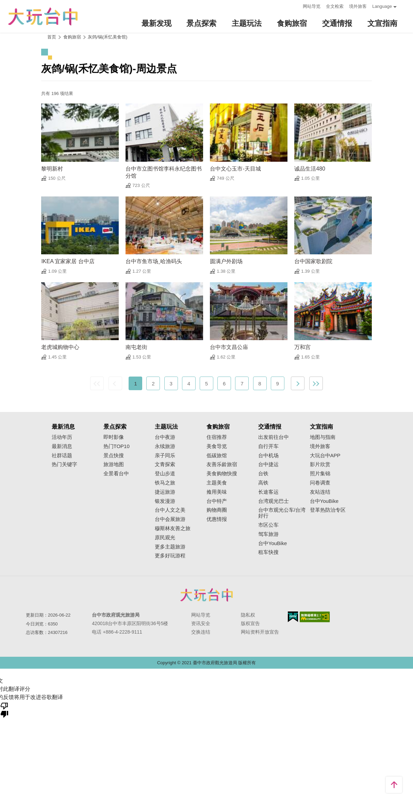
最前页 (97, 383)
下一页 (297, 383)
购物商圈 (216, 510)
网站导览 (311, 6)
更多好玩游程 (170, 555)
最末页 (316, 383)
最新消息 (62, 446)
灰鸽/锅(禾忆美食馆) (107, 36)
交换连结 (200, 632)
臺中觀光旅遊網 (43, 16)
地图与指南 (322, 437)
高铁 (263, 482)
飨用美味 (216, 492)
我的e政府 (293, 616)
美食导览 (216, 446)
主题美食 (216, 482)
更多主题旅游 (170, 547)
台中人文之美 (170, 510)
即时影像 (113, 437)
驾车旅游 (268, 534)
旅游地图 (113, 464)
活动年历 (62, 437)
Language (382, 6)
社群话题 (62, 455)
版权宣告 (250, 623)
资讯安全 (200, 623)
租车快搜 (268, 552)
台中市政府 (206, 595)
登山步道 (165, 473)
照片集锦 (320, 473)
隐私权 (248, 615)
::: (295, 5)
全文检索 (335, 6)
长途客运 (268, 492)
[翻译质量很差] (4, 709)
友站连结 (320, 492)
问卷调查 (320, 482)
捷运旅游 (165, 492)
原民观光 (165, 537)
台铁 (263, 473)
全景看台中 (116, 473)
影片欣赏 (320, 464)
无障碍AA (315, 616)
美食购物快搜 (221, 473)
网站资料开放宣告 (260, 632)
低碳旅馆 (216, 455)
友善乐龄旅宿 (221, 464)
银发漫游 (165, 501)
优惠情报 (216, 519)
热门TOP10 (116, 446)
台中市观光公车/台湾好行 (281, 513)
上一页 (115, 383)
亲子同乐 (165, 455)
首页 (51, 36)
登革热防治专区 (328, 510)
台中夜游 (165, 437)
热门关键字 (64, 464)
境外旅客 (358, 6)
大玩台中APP (325, 455)
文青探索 (165, 464)
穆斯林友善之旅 (173, 528)
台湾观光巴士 (273, 501)
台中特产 (216, 501)
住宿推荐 (216, 437)
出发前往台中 (273, 437)
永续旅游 (165, 446)
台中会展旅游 (170, 519)
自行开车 (268, 446)
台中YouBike (272, 543)
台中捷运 (268, 464)
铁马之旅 (165, 482)
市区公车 (268, 525)
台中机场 (268, 455)
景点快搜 (113, 455)
